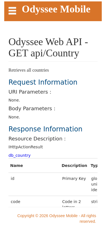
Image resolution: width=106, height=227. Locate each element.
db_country (19, 155)
